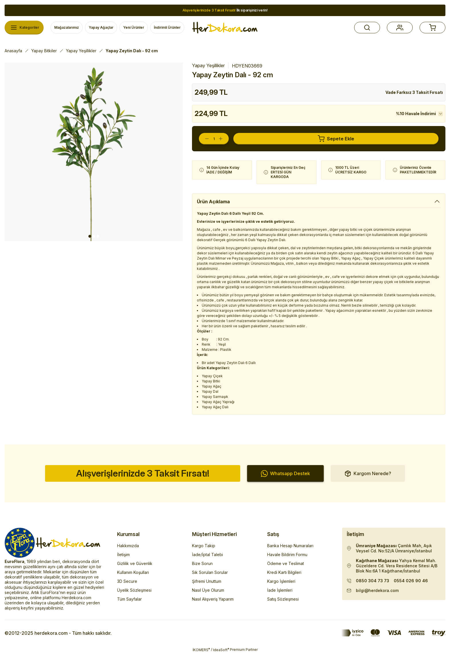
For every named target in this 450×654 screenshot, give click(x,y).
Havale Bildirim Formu (287, 554)
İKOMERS (201, 649)
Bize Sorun (202, 563)
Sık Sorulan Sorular (210, 572)
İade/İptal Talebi (207, 554)
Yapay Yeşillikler (208, 65)
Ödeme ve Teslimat (285, 563)
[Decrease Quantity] (204, 138)
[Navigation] (24, 27)
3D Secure (127, 581)
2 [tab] (93, 236)
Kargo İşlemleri (281, 581)
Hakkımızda (128, 545)
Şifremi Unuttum (206, 581)
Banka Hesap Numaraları (290, 545)
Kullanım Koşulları (133, 572)
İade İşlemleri (279, 590)
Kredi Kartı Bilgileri (284, 572)
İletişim (123, 554)
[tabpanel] (94, 152)
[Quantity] (214, 138)
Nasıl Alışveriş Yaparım (213, 599)
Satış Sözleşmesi (283, 599)
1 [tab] (89, 236)
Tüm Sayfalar (129, 599)
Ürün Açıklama (213, 201)
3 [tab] (97, 236)
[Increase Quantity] (223, 138)
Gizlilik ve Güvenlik (134, 563)
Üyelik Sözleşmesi (134, 590)
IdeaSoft (221, 649)
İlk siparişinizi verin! (225, 10)
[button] (367, 27)
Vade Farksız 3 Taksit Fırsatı (414, 92)
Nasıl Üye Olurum (208, 590)
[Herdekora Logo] (224, 27)
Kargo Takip (203, 545)
